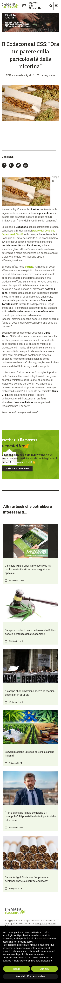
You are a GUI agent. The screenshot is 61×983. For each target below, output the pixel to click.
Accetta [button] (44, 968)
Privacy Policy (41, 923)
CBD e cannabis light (18, 75)
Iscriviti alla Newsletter (36, 6)
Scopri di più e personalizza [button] (30, 976)
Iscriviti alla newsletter (17, 468)
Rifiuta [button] (16, 968)
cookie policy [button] (26, 941)
